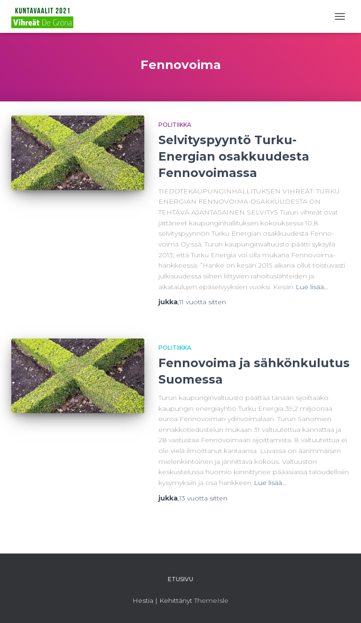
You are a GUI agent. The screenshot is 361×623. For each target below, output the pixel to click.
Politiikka (174, 124)
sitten (202, 302)
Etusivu (180, 579)
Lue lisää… (312, 287)
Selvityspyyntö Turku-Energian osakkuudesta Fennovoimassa (233, 156)
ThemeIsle (211, 600)
